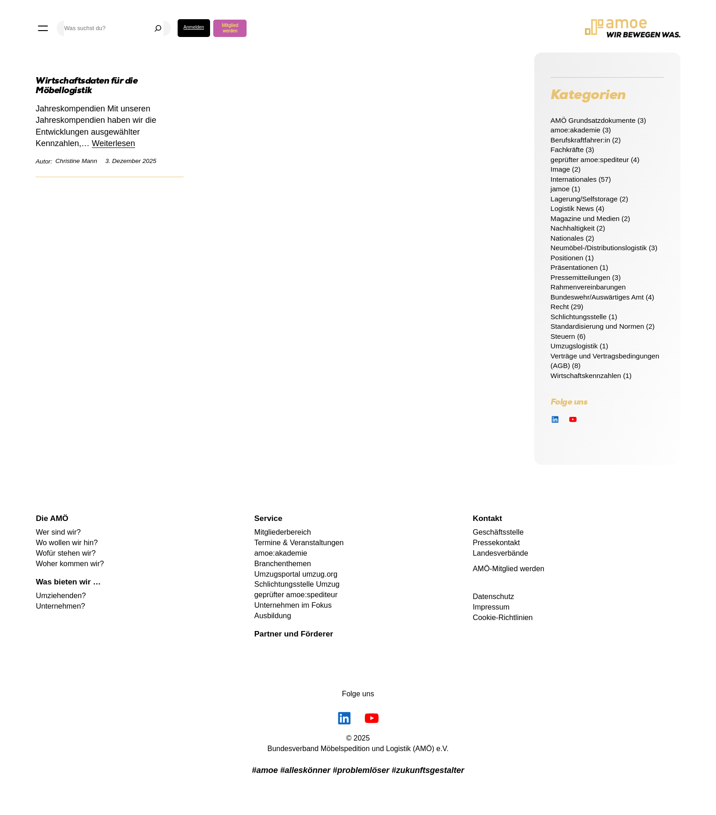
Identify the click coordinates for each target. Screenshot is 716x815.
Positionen (567, 258)
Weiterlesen (113, 143)
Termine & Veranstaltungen (299, 542)
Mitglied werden (230, 28)
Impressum (491, 607)
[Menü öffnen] (43, 28)
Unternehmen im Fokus (293, 605)
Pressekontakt (496, 542)
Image (560, 169)
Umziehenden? (61, 595)
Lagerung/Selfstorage (584, 199)
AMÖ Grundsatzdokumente (593, 120)
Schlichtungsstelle (579, 317)
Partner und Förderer (293, 633)
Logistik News (572, 208)
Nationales (567, 238)
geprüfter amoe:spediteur (590, 159)
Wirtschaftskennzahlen (586, 375)
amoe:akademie (575, 130)
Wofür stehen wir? (65, 553)
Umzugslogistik (574, 346)
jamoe (560, 189)
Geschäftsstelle (498, 532)
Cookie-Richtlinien (502, 617)
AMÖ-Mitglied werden (508, 568)
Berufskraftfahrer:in (581, 140)
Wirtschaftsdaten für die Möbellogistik (86, 87)
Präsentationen (574, 267)
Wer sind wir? (58, 532)
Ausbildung (272, 615)
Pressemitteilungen (581, 277)
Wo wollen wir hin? (67, 542)
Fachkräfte (567, 149)
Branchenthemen (282, 563)
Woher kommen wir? (70, 563)
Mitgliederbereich (282, 532)
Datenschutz (493, 596)
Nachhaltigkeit (573, 228)
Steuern (563, 336)
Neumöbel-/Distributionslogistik (599, 248)
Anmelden (194, 27)
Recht (560, 306)
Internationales (574, 179)
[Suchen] (158, 28)
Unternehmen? (60, 606)
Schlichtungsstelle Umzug (297, 584)
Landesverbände (500, 553)
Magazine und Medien (585, 218)
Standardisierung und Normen (597, 326)
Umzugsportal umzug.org (295, 574)
